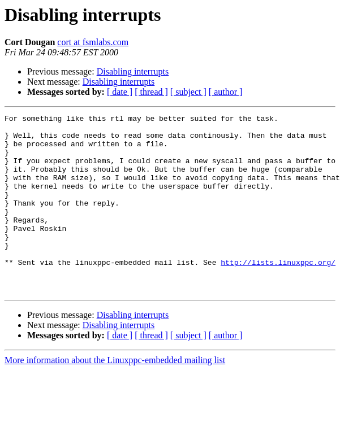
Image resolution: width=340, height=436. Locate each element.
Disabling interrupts (133, 71)
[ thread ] (151, 92)
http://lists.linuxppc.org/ (278, 292)
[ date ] (119, 92)
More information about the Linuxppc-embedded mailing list (115, 395)
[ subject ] (188, 92)
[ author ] (226, 92)
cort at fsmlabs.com (92, 42)
